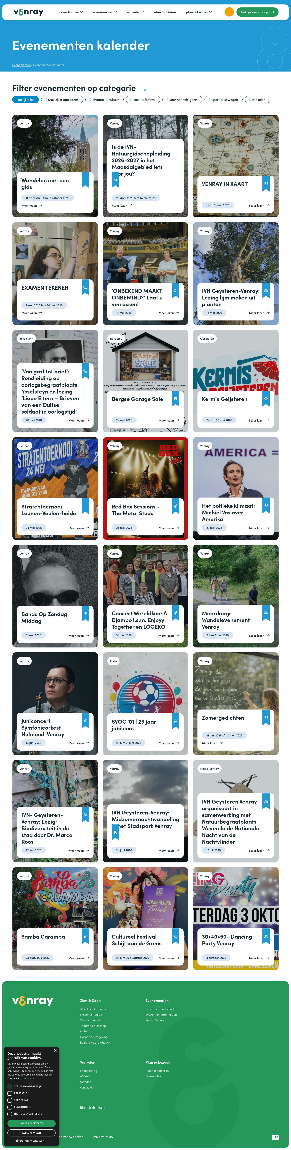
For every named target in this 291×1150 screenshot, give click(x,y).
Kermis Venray (155, 1020)
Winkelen (133, 12)
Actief (84, 1031)
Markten (85, 1082)
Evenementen (103, 12)
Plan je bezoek (197, 12)
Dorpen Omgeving (94, 1037)
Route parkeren (157, 1071)
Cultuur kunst (90, 1020)
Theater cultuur (105, 99)
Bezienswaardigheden (95, 1042)
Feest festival (144, 99)
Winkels (85, 1076)
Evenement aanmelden (161, 1014)
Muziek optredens (63, 99)
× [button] (55, 1050)
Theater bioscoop (93, 1026)
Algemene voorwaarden (65, 1136)
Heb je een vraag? (255, 12)
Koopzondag (88, 1071)
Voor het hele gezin (183, 99)
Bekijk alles (26, 99)
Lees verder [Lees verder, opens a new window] (29, 1078)
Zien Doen (70, 11)
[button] (31, 1141)
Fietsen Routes (91, 1014)
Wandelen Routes (93, 1009)
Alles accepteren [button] (31, 1123)
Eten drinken (165, 12)
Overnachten (154, 1076)
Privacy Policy (103, 1136)
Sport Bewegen (224, 99)
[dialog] (31, 1096)
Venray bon (87, 1087)
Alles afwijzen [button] (31, 1132)
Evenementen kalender (161, 1009)
